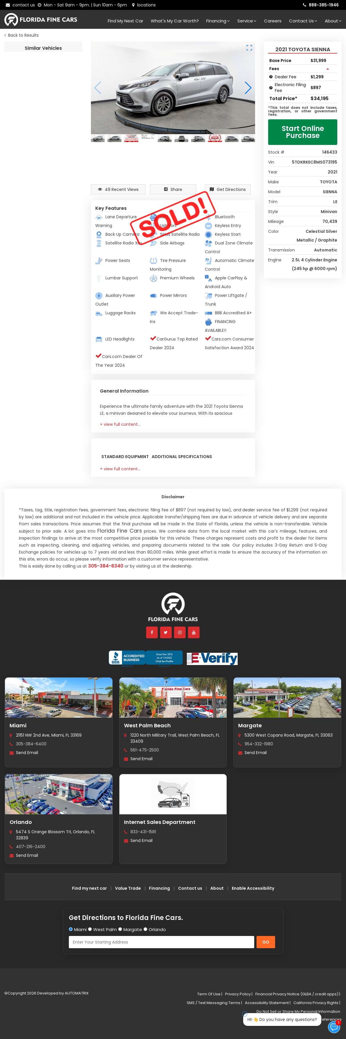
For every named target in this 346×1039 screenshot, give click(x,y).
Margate (250, 725)
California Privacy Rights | (316, 1003)
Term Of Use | (209, 994)
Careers (273, 21)
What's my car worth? (175, 21)
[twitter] (166, 632)
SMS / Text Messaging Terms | (214, 1003)
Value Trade (128, 888)
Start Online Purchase (303, 132)
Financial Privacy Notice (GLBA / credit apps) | (297, 994)
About (333, 21)
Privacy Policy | (238, 994)
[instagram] (180, 632)
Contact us (190, 888)
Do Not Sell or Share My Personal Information (298, 1011)
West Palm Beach (147, 725)
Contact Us (303, 21)
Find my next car (125, 21)
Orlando (21, 822)
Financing (218, 21)
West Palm (105, 929)
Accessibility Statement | (268, 1003)
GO (265, 942)
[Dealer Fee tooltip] (271, 77)
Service (247, 21)
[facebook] (152, 632)
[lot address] (144, 5)
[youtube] (194, 632)
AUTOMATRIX (76, 993)
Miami (18, 725)
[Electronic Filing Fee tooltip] (271, 88)
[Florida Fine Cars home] (173, 610)
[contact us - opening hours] (83, 5)
